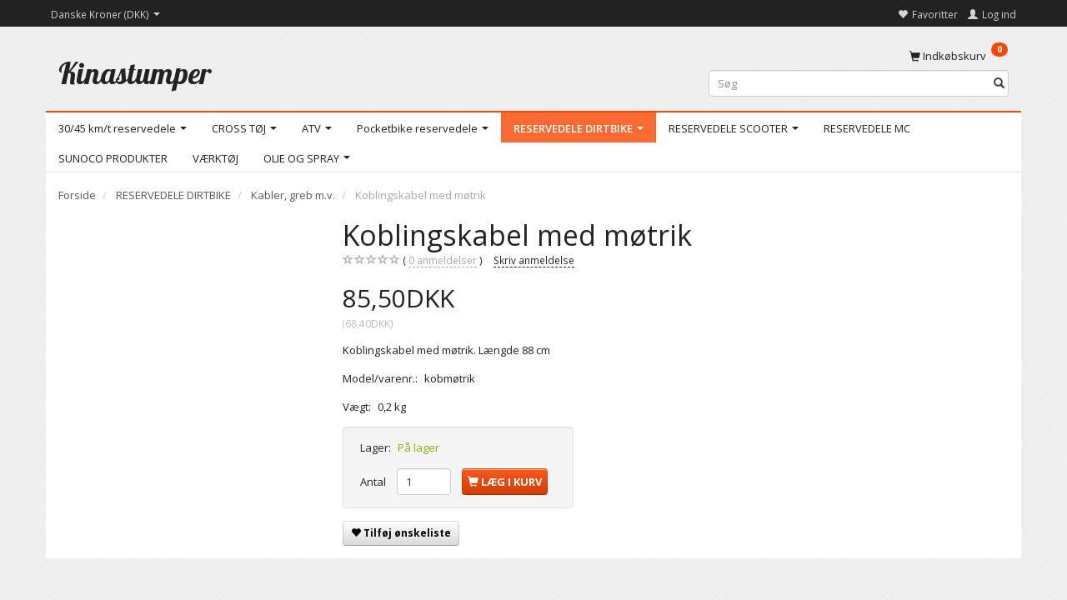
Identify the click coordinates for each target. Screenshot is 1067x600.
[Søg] (999, 84)
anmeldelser (442, 260)
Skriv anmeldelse (533, 260)
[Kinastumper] (135, 73)
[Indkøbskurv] (958, 55)
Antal (374, 481)
